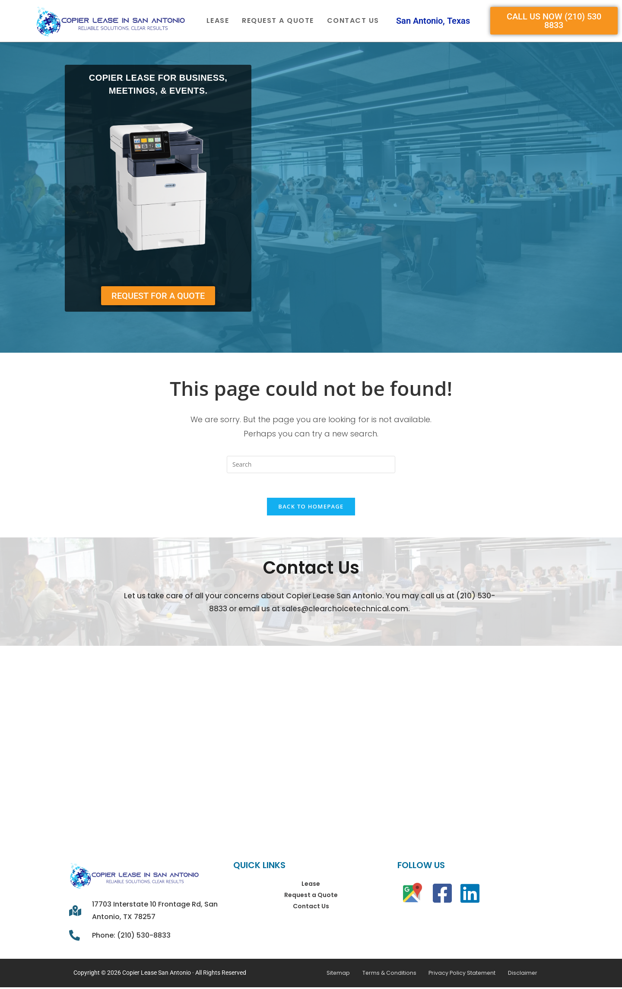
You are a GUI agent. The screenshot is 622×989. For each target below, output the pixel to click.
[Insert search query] (311, 464)
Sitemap (347, 974)
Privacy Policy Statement (460, 974)
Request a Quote (278, 20)
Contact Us (353, 20)
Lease (217, 20)
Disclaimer (515, 974)
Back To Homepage (310, 508)
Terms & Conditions (393, 974)
